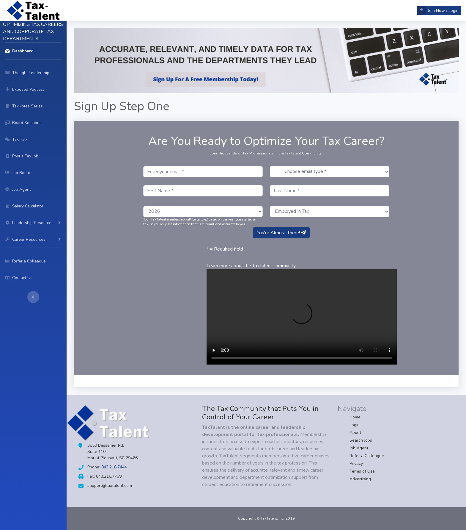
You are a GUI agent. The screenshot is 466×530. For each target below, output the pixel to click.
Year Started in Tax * (164, 200)
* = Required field (225, 249)
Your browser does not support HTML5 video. (302, 317)
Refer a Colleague (367, 456)
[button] (439, 10)
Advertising (360, 479)
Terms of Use (362, 471)
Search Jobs (361, 440)
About (355, 432)
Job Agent (359, 448)
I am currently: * (286, 200)
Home (355, 417)
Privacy (356, 463)
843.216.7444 (114, 467)
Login (355, 425)
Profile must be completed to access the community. (197, 232)
